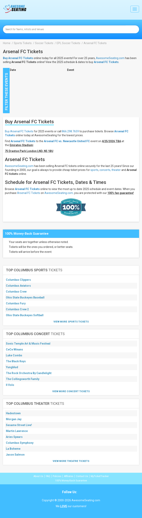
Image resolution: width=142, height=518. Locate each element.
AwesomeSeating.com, (59, 193)
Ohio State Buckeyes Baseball (25, 297)
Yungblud (12, 367)
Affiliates (68, 476)
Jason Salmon (15, 454)
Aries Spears (14, 436)
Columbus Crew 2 (17, 309)
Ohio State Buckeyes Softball (24, 315)
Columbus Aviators (18, 285)
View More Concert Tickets (71, 391)
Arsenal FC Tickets (106, 62)
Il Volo (10, 384)
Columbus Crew (16, 291)
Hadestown (13, 413)
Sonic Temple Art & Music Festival (28, 343)
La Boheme (13, 448)
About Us (38, 476)
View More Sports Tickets (71, 321)
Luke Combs (14, 355)
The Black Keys (16, 361)
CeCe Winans (14, 349)
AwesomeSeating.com (110, 58)
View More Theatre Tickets (71, 461)
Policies (57, 476)
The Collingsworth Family (22, 379)
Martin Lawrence (17, 431)
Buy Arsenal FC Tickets (19, 131)
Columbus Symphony (19, 442)
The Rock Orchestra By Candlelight (29, 373)
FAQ (48, 476)
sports (94, 169)
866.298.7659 (70, 131)
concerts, (105, 169)
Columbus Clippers (18, 279)
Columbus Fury (16, 303)
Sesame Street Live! (19, 425)
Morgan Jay (13, 419)
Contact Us (82, 476)
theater (116, 169)
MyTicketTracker (100, 476)
